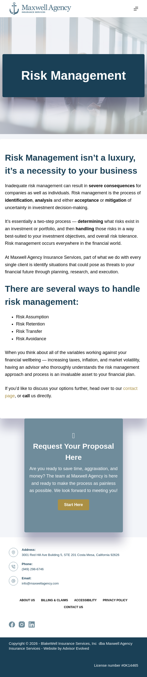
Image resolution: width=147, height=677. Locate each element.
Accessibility (85, 600)
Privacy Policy (115, 600)
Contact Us (73, 607)
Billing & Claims (54, 600)
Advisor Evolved (76, 648)
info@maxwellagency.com (40, 583)
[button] (73, 504)
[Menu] (136, 8)
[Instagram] (22, 624)
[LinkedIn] (32, 624)
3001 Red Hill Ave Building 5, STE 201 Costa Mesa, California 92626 (70, 555)
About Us (27, 600)
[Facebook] (12, 624)
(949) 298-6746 (33, 569)
